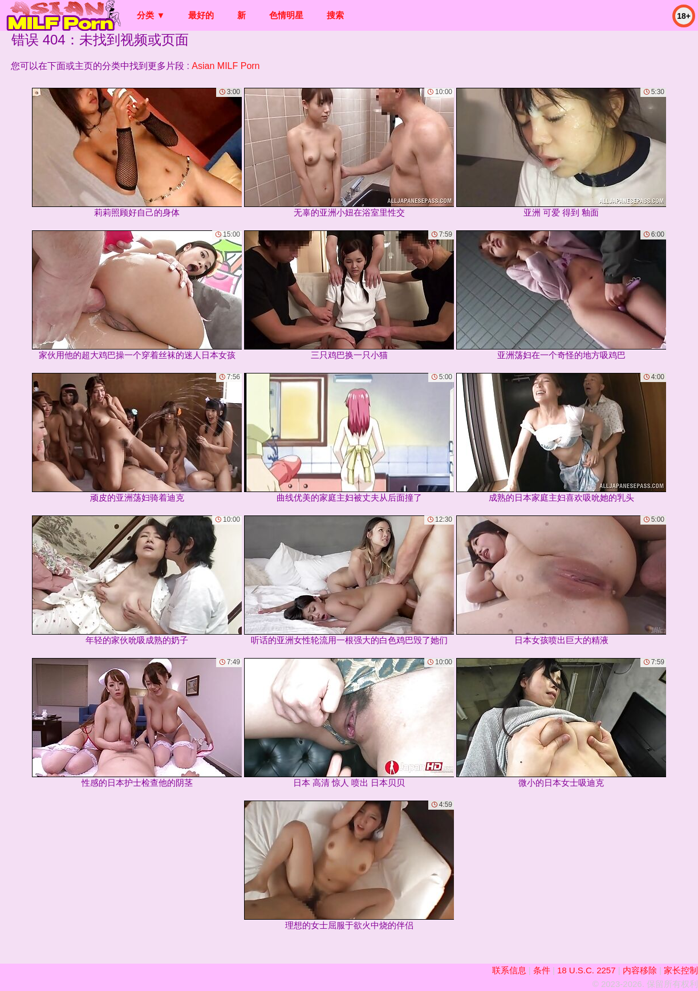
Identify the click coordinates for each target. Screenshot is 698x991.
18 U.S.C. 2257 (586, 970)
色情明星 (286, 15)
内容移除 (640, 970)
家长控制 (681, 970)
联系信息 (509, 970)
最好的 (201, 15)
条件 (541, 970)
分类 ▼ (151, 15)
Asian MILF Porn (225, 66)
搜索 (335, 15)
